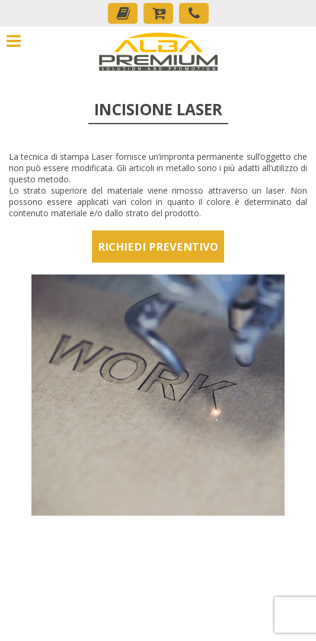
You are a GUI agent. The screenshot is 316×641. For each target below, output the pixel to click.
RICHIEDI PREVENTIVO (158, 246)
